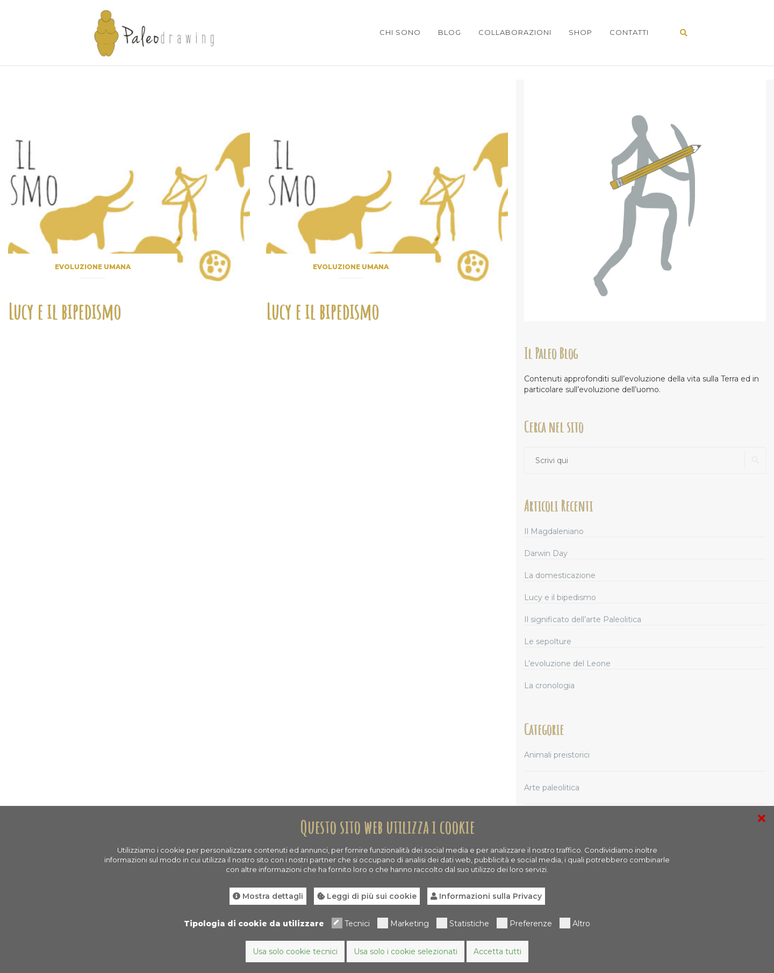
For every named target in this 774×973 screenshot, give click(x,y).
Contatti (629, 32)
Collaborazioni (514, 32)
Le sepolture (547, 641)
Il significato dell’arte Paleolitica (582, 619)
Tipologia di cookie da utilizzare (254, 923)
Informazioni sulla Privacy (486, 896)
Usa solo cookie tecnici (295, 951)
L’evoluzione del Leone (567, 663)
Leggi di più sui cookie (367, 896)
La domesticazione (560, 575)
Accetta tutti (497, 951)
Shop (580, 32)
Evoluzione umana (93, 267)
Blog (449, 32)
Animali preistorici (557, 755)
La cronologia (549, 685)
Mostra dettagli (268, 896)
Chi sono (400, 32)
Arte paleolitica (551, 787)
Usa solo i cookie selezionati (405, 951)
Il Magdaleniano (554, 531)
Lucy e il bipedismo (64, 311)
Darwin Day (546, 553)
